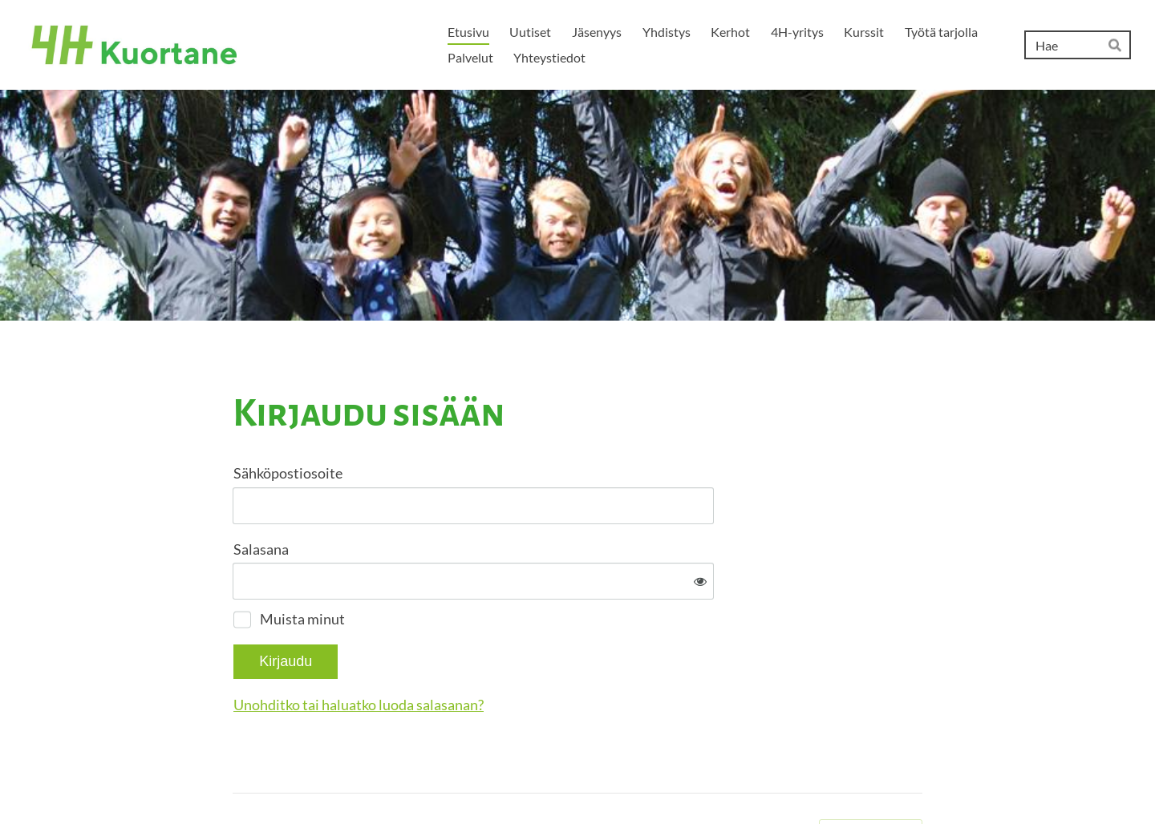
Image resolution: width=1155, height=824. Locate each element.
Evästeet (784, 778)
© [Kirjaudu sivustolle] (239, 778)
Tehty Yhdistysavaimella (871, 778)
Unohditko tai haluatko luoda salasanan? (532, 651)
